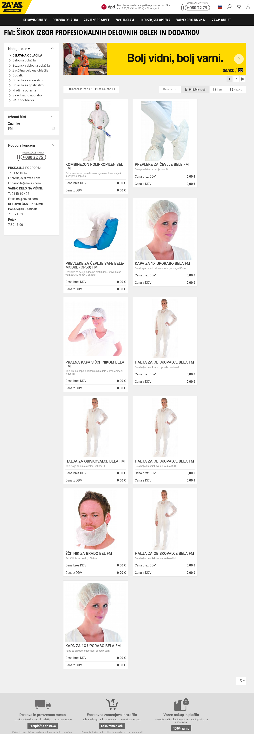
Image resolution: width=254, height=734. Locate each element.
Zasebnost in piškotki (79, 611)
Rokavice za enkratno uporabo (119, 701)
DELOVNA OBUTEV (35, 19)
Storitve (69, 630)
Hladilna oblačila (183, 692)
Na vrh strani (240, 728)
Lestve (63, 718)
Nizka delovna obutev (37, 688)
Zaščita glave (91, 710)
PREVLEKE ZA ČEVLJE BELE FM (152, 167)
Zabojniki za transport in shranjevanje (51, 714)
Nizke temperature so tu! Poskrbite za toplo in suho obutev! (149, 653)
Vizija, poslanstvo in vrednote (84, 645)
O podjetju (73, 596)
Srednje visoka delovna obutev (68, 688)
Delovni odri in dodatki (82, 718)
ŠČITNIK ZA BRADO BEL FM (213, 363)
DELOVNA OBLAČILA (65, 19)
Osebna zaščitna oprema (43, 718)
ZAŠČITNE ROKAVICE (97, 19)
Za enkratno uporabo (206, 692)
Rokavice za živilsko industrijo (212, 701)
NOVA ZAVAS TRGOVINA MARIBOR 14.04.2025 (147, 611)
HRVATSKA (14, 670)
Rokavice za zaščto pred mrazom (40, 701)
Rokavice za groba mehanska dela (91, 697)
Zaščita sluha (73, 710)
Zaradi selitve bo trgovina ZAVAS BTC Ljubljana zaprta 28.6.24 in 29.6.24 (149, 644)
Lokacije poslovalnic (78, 620)
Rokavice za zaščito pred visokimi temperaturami (218, 697)
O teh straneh (73, 640)
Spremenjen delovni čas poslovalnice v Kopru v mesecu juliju (150, 636)
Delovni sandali (122, 688)
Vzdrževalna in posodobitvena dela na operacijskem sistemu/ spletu (149, 627)
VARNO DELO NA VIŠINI (191, 19)
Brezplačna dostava (38, 545)
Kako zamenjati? (97, 545)
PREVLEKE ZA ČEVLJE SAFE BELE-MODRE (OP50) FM (214, 167)
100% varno (156, 545)
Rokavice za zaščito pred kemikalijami (22, 705)
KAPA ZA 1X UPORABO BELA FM (89, 266)
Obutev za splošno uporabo (213, 688)
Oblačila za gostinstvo (159, 692)
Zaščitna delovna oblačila (93, 692)
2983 (216, 546)
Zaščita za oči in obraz (34, 710)
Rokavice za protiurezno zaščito (129, 697)
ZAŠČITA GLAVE (125, 19)
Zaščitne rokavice (179, 697)
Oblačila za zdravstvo (133, 692)
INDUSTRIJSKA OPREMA (156, 19)
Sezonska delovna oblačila (62, 692)
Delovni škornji (161, 688)
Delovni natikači (142, 688)
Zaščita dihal (56, 710)
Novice (128, 596)
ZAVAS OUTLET (221, 19)
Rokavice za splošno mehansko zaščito (49, 697)
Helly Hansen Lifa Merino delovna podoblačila (146, 661)
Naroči (223, 641)
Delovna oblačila (36, 692)
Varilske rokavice (11, 701)
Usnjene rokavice (158, 697)
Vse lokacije (15, 657)
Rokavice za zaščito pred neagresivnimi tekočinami (165, 701)
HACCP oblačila (229, 692)
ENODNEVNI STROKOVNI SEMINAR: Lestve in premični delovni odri (148, 603)
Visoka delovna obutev (99, 688)
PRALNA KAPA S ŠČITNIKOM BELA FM (152, 266)
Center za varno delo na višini (84, 625)
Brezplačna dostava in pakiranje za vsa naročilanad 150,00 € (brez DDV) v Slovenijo (135, 7)
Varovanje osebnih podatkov (84, 606)
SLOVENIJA (15, 664)
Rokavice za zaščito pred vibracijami (80, 701)
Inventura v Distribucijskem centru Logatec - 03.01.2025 (146, 619)
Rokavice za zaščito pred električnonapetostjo (69, 705)
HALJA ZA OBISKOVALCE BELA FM (216, 266)
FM (10, 128)
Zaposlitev (71, 635)
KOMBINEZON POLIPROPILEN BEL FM (90, 167)
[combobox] (241, 498)
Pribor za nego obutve (184, 688)
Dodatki (114, 692)
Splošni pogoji (74, 601)
